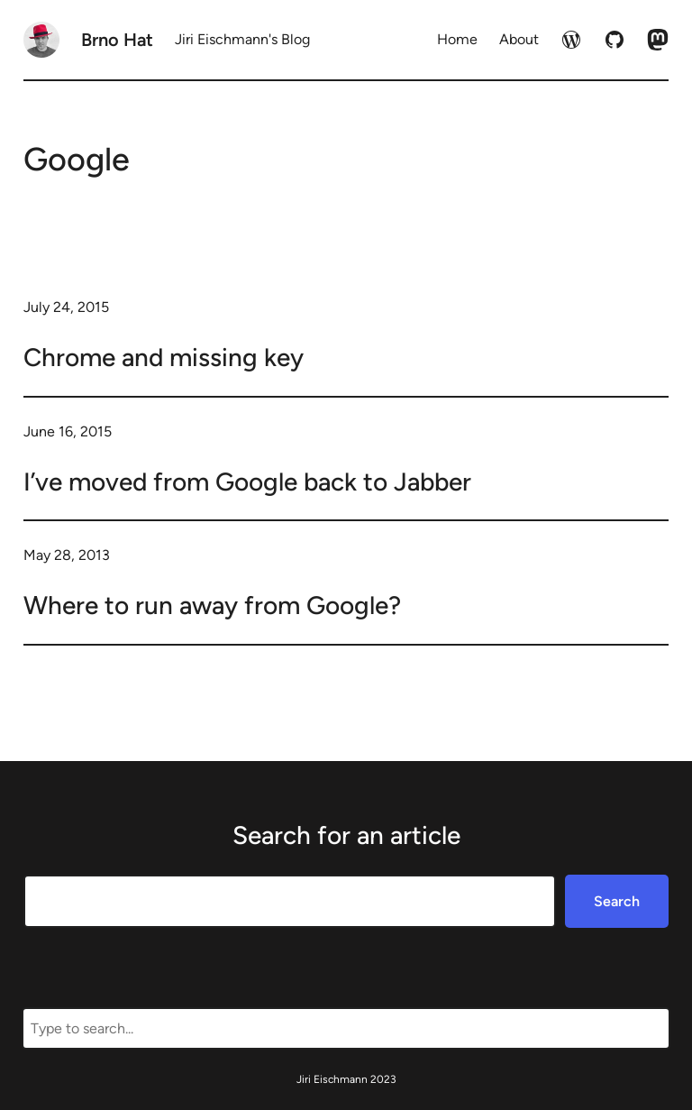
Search (617, 901)
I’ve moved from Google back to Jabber (247, 481)
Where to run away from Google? (212, 605)
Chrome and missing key (163, 357)
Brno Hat (117, 39)
